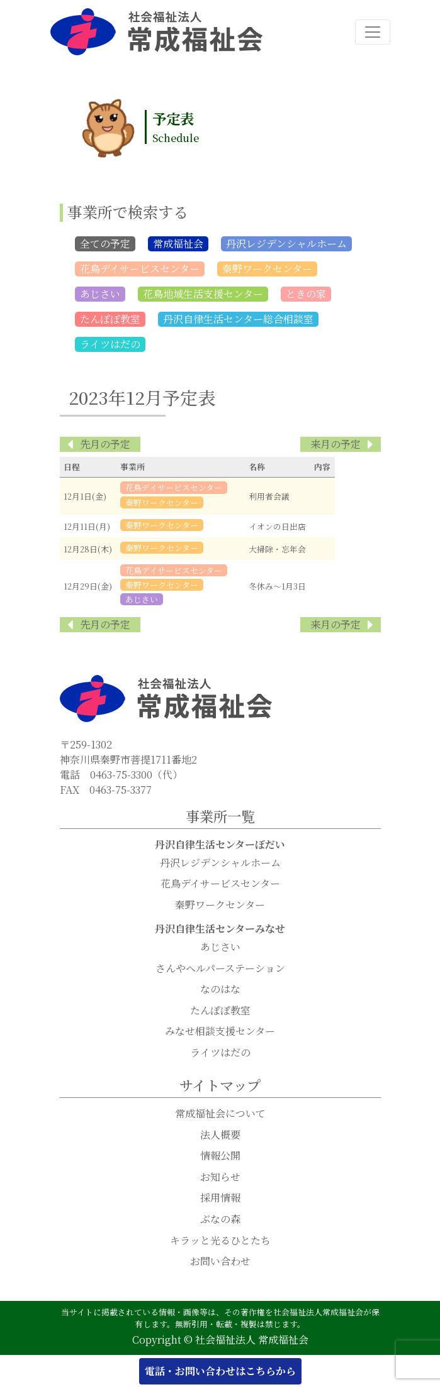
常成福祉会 (178, 244)
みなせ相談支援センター (220, 1031)
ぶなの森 (220, 1219)
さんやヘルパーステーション (220, 969)
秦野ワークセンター (267, 269)
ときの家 (306, 294)
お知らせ (220, 1177)
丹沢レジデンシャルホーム (286, 244)
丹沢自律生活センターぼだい (220, 845)
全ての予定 (105, 244)
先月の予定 (105, 444)
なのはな (220, 989)
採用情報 (220, 1198)
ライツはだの (110, 344)
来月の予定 (335, 444)
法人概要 (220, 1135)
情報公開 (220, 1156)
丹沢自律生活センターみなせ (220, 929)
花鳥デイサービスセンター (140, 269)
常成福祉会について (220, 1114)
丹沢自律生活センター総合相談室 (238, 319)
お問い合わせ (220, 1261)
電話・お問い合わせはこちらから (220, 1371)
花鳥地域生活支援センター (203, 294)
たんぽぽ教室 (110, 319)
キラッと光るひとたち (220, 1241)
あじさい (100, 294)
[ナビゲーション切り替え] (372, 32)
